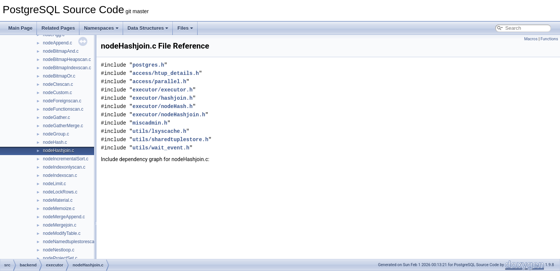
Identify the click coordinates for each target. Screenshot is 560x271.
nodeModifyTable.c (62, 233)
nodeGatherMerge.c (63, 125)
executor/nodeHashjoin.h (168, 114)
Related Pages (58, 28)
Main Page (20, 28)
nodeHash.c (55, 142)
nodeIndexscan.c (60, 175)
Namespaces (101, 28)
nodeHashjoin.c (58, 150)
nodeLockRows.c (60, 192)
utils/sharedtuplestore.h (170, 139)
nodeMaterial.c (58, 200)
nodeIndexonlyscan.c (64, 167)
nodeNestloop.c (58, 250)
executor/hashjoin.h (162, 98)
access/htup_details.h (165, 73)
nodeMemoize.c (59, 208)
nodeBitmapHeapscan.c (67, 59)
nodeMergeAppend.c (64, 216)
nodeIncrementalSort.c (65, 158)
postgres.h (148, 65)
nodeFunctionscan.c (63, 109)
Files (185, 28)
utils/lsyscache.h (159, 131)
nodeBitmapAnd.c (61, 51)
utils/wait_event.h (160, 147)
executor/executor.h (162, 89)
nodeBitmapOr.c (59, 76)
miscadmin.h (149, 122)
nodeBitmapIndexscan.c (67, 67)
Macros (531, 39)
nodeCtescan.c (58, 84)
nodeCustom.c (57, 92)
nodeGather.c (56, 117)
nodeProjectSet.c (60, 258)
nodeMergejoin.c (59, 225)
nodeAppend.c (57, 43)
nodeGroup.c (56, 134)
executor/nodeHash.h (162, 106)
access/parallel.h (159, 81)
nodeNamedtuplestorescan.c (71, 241)
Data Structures (148, 28)
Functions (549, 39)
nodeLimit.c (54, 183)
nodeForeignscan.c (62, 101)
